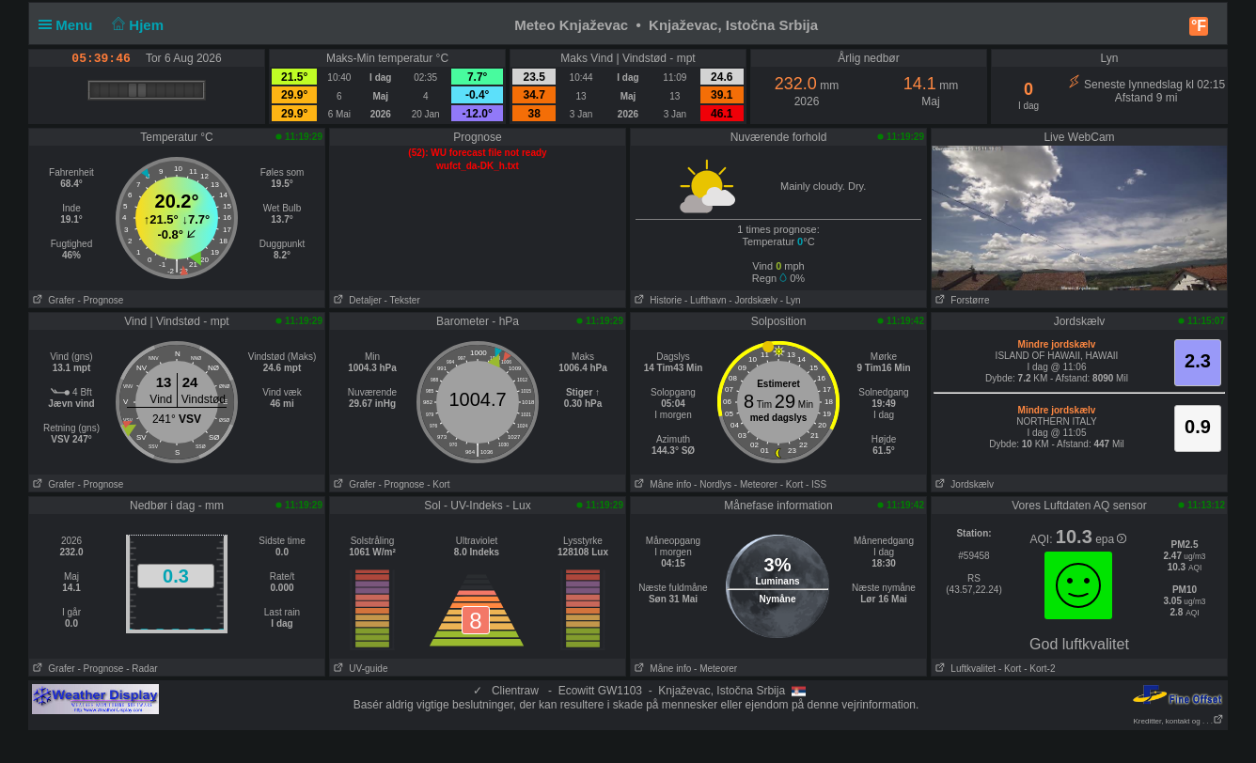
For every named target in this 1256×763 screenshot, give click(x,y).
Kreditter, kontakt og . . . (1179, 721)
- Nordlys (712, 484)
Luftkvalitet (964, 668)
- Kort (438, 484)
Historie (656, 300)
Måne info (661, 484)
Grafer (52, 300)
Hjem (136, 25)
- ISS (816, 484)
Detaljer (356, 300)
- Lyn (790, 300)
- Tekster (402, 300)
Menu (70, 25)
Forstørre (960, 300)
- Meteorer (755, 484)
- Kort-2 (1038, 668)
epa (1110, 539)
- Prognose (100, 300)
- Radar (141, 668)
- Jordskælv (753, 300)
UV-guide (358, 668)
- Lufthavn (705, 300)
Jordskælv (963, 484)
